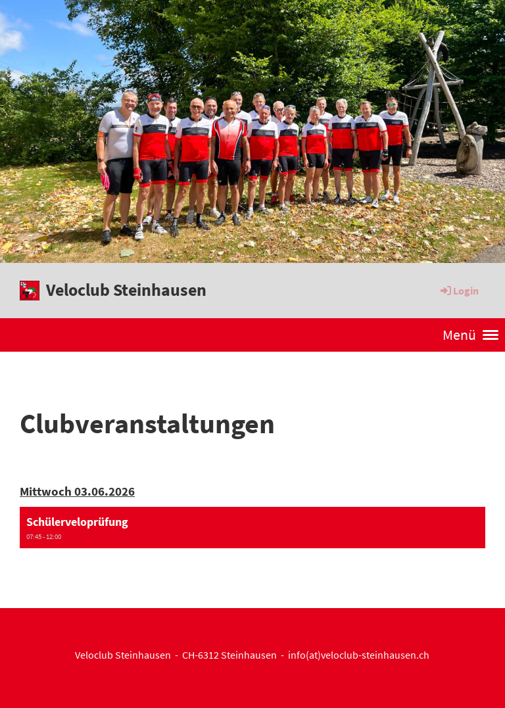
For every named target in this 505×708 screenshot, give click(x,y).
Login (459, 290)
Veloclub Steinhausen (126, 289)
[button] (252, 528)
